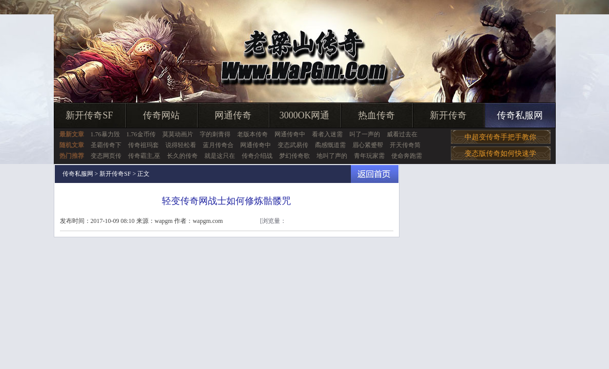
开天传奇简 (405, 145)
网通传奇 (233, 115)
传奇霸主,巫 (144, 155)
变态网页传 (106, 155)
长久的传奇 (182, 155)
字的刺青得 (215, 134)
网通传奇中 (290, 134)
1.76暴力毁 (105, 134)
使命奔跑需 (406, 155)
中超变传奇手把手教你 (500, 137)
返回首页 (374, 174)
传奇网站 (161, 115)
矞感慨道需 (330, 145)
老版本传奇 (252, 134)
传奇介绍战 (257, 155)
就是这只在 (219, 155)
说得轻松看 (180, 145)
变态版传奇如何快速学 (500, 153)
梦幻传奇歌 (294, 155)
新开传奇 (448, 115)
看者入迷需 (327, 134)
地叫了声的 (332, 155)
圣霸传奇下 (106, 145)
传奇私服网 (520, 115)
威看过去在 (402, 134)
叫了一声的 (364, 134)
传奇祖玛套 (143, 145)
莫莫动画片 (177, 134)
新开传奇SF (89, 115)
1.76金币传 (141, 134)
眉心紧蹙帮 (367, 145)
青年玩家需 (369, 155)
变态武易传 (293, 145)
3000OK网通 (305, 115)
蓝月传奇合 (218, 145)
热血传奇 (376, 115)
